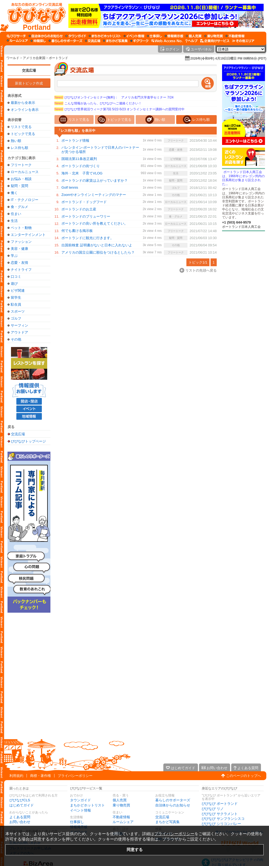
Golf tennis (69, 187)
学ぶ (14, 255)
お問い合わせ (19, 822)
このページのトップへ (243, 775)
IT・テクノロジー (24, 200)
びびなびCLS (19, 800)
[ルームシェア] (17, 40)
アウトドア (19, 332)
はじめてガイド (21, 805)
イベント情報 (80, 810)
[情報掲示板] (174, 36)
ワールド (12, 58)
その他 (16, 339)
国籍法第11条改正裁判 (79, 159)
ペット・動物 (21, 227)
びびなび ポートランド (220, 804)
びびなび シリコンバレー (221, 824)
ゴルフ (16, 318)
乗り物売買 (121, 805)
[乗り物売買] (213, 36)
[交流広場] (92, 40)
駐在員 (16, 304)
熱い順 (16, 140)
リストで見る (21, 127)
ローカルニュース (25, 172)
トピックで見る (23, 134)
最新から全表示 (23, 102)
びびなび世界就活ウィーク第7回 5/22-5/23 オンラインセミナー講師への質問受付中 (119, 109)
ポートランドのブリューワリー (85, 216)
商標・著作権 (40, 776)
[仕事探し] (154, 36)
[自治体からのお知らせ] (46, 36)
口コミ (16, 276)
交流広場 (29, 70)
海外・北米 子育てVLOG (81, 173)
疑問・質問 (19, 186)
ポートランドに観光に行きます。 (87, 238)
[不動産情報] (235, 36)
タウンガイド (80, 800)
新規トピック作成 (29, 83)
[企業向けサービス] (214, 40)
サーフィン (19, 325)
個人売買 (120, 800)
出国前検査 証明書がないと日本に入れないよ (96, 245)
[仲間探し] (38, 40)
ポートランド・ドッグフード (84, 202)
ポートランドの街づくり (80, 166)
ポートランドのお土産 (78, 209)
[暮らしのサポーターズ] (65, 40)
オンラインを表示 (25, 109)
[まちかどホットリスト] (105, 36)
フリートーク (21, 165)
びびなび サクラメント (220, 814)
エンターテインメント (28, 234)
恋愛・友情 (19, 262)
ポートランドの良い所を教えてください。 (94, 223)
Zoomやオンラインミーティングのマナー (93, 195)
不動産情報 (121, 817)
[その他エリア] (243, 40)
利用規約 (16, 776)
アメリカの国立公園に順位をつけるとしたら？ (98, 252)
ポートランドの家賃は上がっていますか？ (94, 180)
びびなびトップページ (28, 441)
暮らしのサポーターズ (172, 800)
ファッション (21, 241)
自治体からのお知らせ (172, 805)
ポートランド (58, 58)
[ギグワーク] (139, 40)
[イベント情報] (134, 36)
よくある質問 (19, 817)
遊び (14, 283)
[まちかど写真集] (115, 40)
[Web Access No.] (167, 40)
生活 (14, 220)
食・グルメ (19, 207)
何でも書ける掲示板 (77, 231)
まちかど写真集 (167, 822)
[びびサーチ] (16, 36)
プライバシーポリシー (75, 776)
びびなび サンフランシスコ (223, 819)
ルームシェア (123, 822)
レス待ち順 (19, 147)
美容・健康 (19, 248)
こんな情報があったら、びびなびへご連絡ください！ (98, 103)
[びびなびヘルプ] (191, 40)
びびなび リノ (213, 809)
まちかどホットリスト (87, 805)
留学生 (16, 297)
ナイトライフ (21, 269)
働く (14, 193)
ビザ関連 (18, 290)
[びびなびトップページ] (34, 16)
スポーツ (18, 311)
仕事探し (77, 822)
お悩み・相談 (21, 179)
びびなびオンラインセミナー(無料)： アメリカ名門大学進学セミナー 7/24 (114, 97)
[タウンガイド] (75, 36)
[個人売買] (194, 36)
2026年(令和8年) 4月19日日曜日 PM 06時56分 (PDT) (228, 58)
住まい (16, 213)
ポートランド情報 (75, 140)
